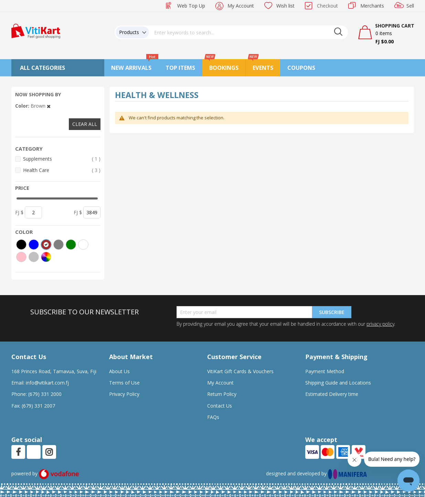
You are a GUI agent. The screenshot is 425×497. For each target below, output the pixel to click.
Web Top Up (191, 5)
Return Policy (221, 394)
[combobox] (248, 32)
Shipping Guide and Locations (338, 382)
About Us (119, 371)
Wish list (285, 5)
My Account (240, 5)
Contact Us (219, 405)
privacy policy (380, 324)
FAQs (213, 417)
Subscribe (331, 312)
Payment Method (324, 371)
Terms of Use (124, 382)
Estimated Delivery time (331, 394)
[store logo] (35, 30)
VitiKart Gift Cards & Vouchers (240, 371)
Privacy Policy (124, 394)
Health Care (61, 170)
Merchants (372, 5)
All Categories (42, 68)
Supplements (61, 159)
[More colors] (46, 257)
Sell (410, 5)
